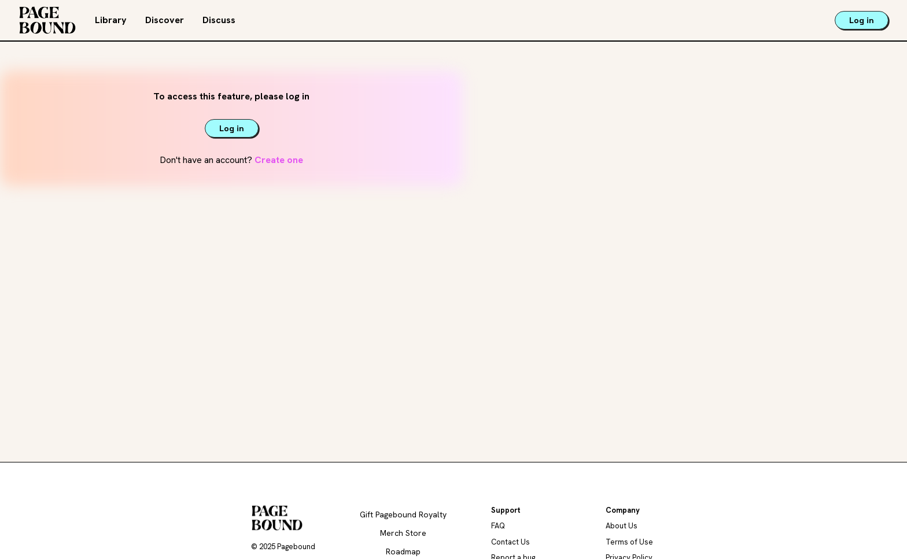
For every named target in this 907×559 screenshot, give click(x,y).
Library (111, 20)
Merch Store (403, 533)
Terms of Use (629, 542)
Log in (861, 20)
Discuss (218, 20)
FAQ (498, 526)
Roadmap (403, 551)
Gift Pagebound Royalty (403, 514)
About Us (621, 526)
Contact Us (510, 542)
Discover (164, 20)
